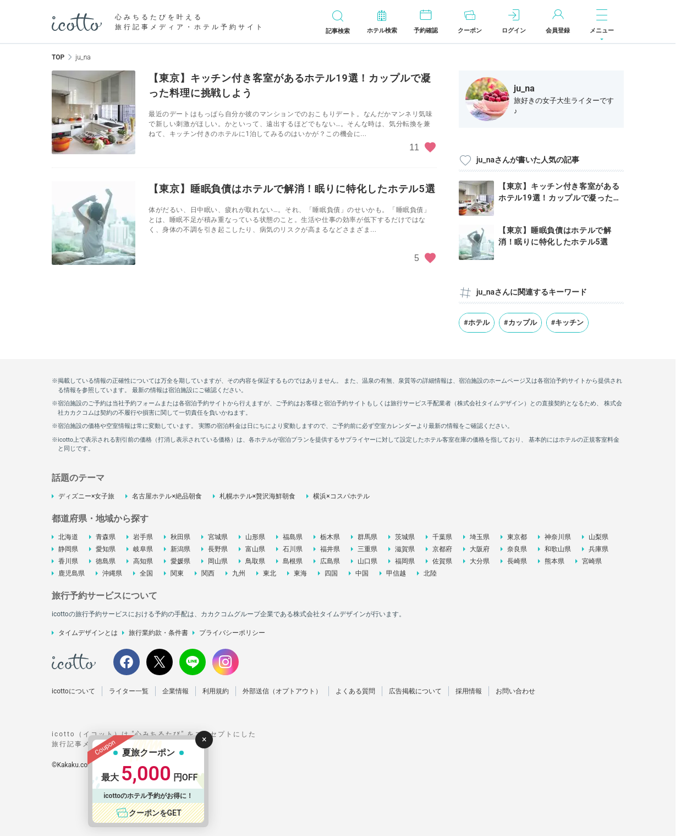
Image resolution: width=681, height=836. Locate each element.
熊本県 (554, 561)
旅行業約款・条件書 (158, 633)
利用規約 (215, 691)
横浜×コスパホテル (341, 496)
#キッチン (567, 322)
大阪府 (480, 549)
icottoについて (73, 691)
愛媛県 (180, 561)
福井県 (330, 549)
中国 (362, 573)
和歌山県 (558, 549)
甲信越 (396, 573)
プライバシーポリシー (232, 633)
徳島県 (106, 561)
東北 (269, 573)
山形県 (255, 537)
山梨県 (598, 537)
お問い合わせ (515, 691)
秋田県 (180, 537)
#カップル (520, 322)
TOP (58, 57)
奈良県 (517, 549)
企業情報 (175, 691)
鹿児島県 (71, 573)
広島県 (330, 561)
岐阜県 (143, 549)
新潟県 (180, 549)
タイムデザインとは (88, 633)
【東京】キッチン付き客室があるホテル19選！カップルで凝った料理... (559, 198)
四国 (331, 573)
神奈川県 (558, 537)
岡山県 (218, 561)
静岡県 (68, 549)
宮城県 (218, 537)
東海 (300, 573)
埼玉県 (480, 537)
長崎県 (517, 561)
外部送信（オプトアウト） (282, 691)
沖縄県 (112, 573)
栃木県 (330, 537)
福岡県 (405, 561)
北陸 (430, 573)
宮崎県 (592, 561)
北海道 (68, 537)
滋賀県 (405, 549)
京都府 (442, 549)
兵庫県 (598, 549)
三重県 (367, 549)
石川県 (293, 549)
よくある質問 (355, 691)
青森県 (106, 537)
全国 (146, 573)
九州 (238, 573)
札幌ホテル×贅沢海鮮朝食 (257, 496)
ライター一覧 (129, 691)
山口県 (367, 561)
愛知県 (106, 549)
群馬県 (367, 537)
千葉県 (442, 537)
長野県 (218, 549)
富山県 (255, 549)
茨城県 (405, 537)
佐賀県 (442, 561)
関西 (208, 573)
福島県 (293, 537)
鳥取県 (255, 561)
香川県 (68, 561)
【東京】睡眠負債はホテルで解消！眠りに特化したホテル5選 (292, 188)
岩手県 (143, 537)
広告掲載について (415, 691)
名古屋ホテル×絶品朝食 (166, 496)
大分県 (480, 561)
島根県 (293, 561)
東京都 (517, 537)
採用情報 (468, 691)
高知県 (143, 561)
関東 (177, 573)
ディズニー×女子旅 (86, 496)
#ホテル (477, 322)
